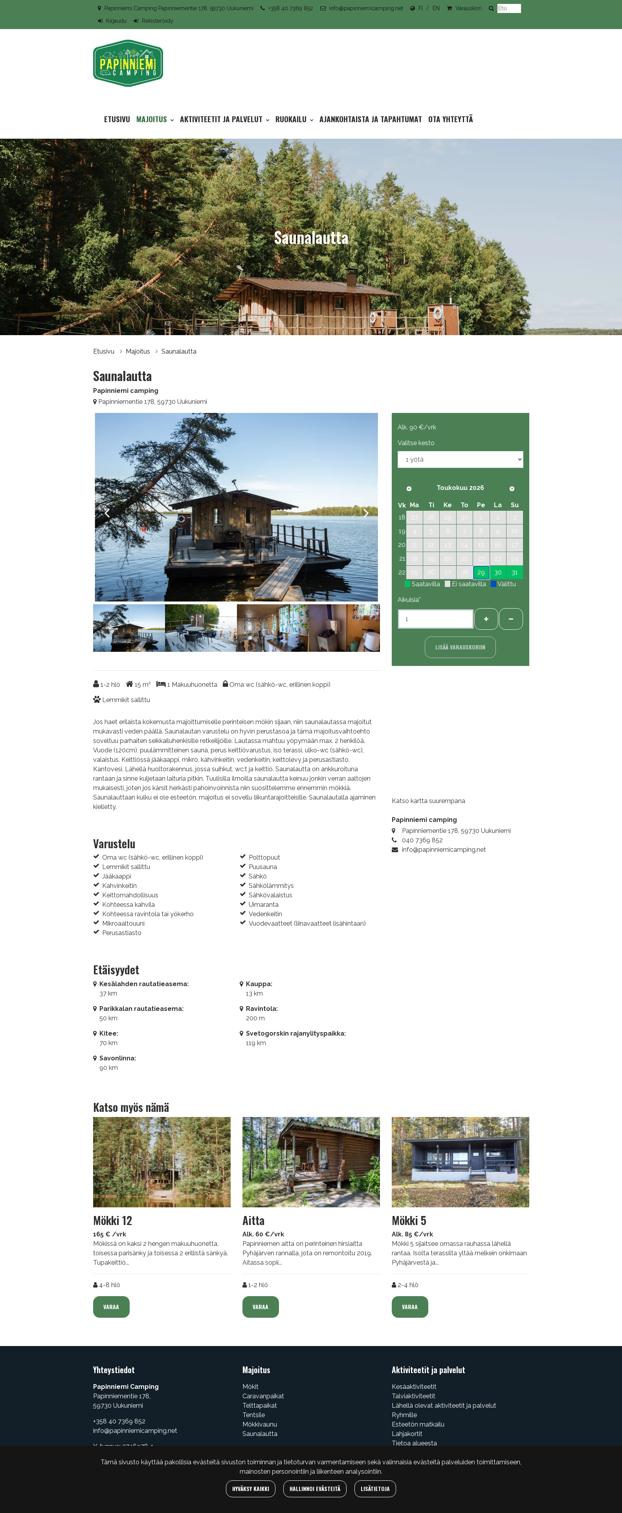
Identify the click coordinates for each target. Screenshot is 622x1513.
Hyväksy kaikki (250, 1488)
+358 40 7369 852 (290, 8)
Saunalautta (178, 351)
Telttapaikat (259, 1405)
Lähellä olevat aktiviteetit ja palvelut (444, 1405)
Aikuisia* (409, 599)
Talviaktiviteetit (413, 1396)
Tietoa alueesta (414, 1443)
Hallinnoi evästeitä (315, 1488)
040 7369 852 (422, 840)
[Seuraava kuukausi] (512, 489)
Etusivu (117, 119)
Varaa (111, 1306)
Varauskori (468, 8)
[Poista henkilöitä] (511, 619)
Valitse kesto (416, 443)
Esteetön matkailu (418, 1424)
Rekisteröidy (157, 21)
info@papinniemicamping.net (366, 8)
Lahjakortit (407, 1434)
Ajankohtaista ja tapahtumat (370, 119)
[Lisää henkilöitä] (486, 619)
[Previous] (107, 509)
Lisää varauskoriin (460, 647)
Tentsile (253, 1415)
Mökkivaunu (259, 1424)
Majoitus (152, 119)
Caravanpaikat (263, 1396)
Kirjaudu (116, 21)
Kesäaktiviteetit (414, 1386)
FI (420, 8)
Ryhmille (404, 1415)
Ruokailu (291, 119)
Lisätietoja (375, 1488)
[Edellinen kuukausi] (409, 489)
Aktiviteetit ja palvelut (222, 119)
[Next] (366, 509)
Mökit (250, 1386)
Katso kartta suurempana (428, 801)
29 (481, 572)
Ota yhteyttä (450, 119)
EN (436, 8)
